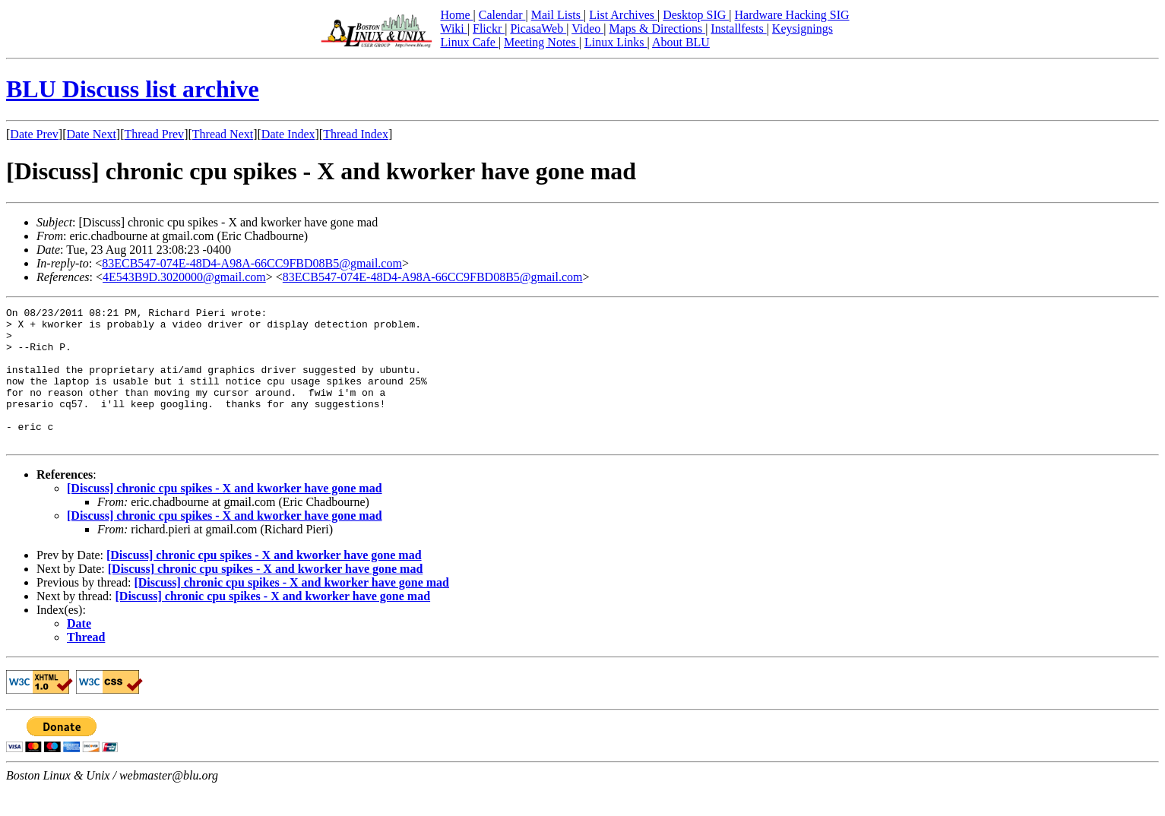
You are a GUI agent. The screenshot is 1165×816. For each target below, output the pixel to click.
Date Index (288, 134)
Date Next (91, 134)
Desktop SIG (696, 14)
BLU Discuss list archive (132, 89)
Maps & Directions (657, 28)
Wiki (453, 28)
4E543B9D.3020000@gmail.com (184, 276)
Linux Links (615, 42)
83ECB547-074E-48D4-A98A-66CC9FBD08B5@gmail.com (252, 263)
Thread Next (222, 134)
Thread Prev (154, 134)
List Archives (623, 14)
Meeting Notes (541, 42)
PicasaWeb (538, 28)
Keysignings (802, 28)
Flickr (489, 28)
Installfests (738, 28)
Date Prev (34, 134)
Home (456, 14)
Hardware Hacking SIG (792, 14)
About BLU (681, 42)
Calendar (502, 14)
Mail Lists (557, 14)
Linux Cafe (469, 42)
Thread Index (355, 134)
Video (587, 28)
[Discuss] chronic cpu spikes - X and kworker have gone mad (224, 515)
